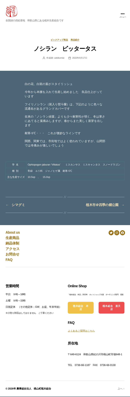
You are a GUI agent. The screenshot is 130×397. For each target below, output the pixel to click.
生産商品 (12, 238)
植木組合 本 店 (82, 308)
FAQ (9, 260)
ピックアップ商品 (59, 40)
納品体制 (12, 244)
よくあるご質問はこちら (81, 331)
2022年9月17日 (79, 58)
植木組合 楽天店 (111, 308)
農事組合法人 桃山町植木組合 (34, 389)
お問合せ (12, 255)
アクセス (13, 249)
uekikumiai (59, 58)
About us (13, 233)
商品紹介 (75, 40)
